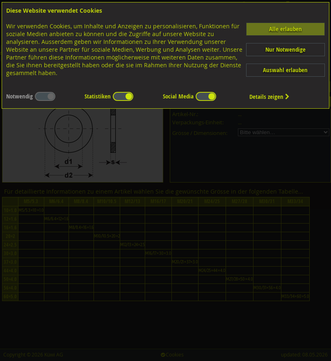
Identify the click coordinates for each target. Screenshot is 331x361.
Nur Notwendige (285, 49)
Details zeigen (269, 96)
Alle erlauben (285, 29)
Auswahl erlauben (285, 70)
